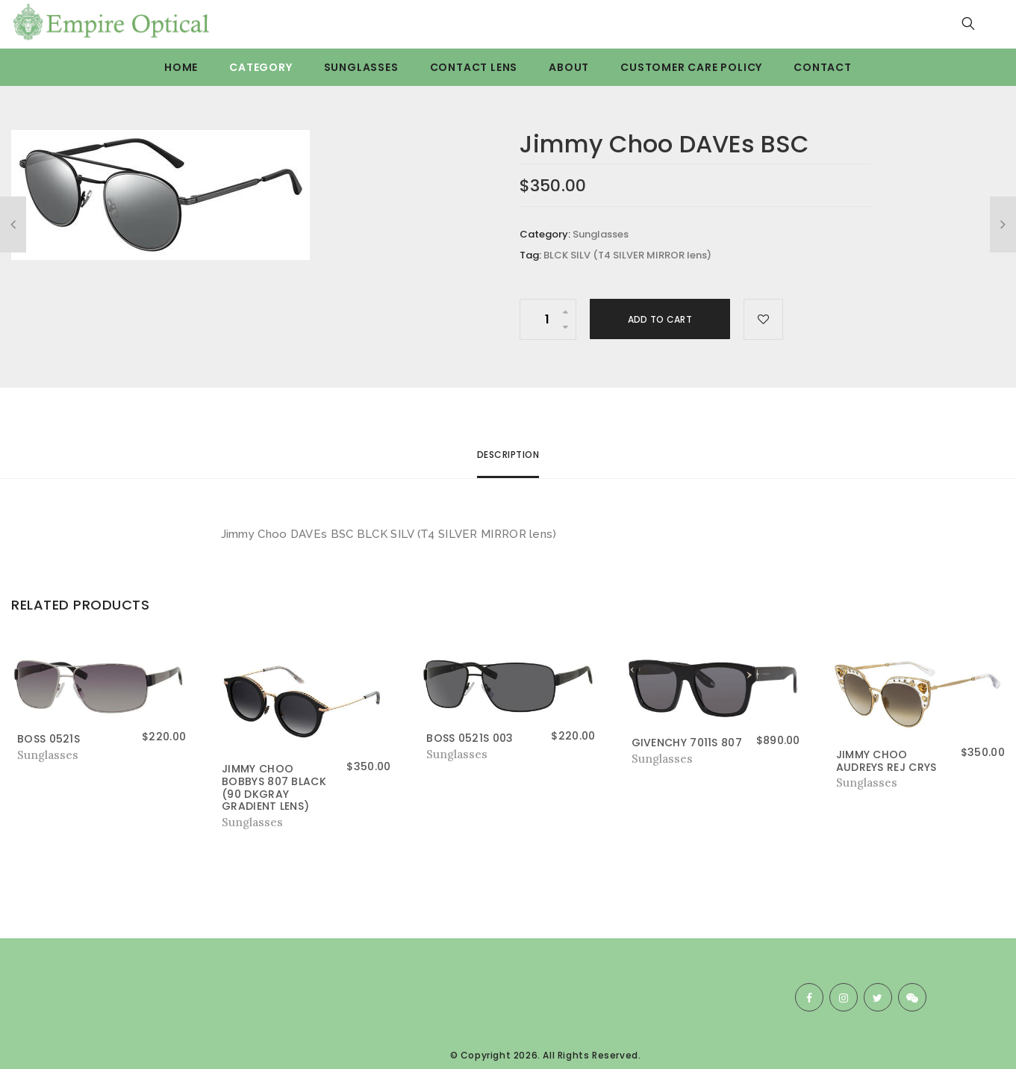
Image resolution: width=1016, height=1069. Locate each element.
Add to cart (660, 319)
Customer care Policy (691, 67)
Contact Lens (474, 67)
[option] (212, 195)
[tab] (508, 461)
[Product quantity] (548, 319)
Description (508, 454)
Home (181, 67)
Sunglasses (361, 67)
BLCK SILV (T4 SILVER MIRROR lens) (627, 255)
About (569, 67)
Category (260, 67)
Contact (823, 67)
